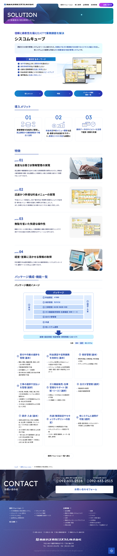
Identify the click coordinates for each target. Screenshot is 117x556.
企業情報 (86, 5)
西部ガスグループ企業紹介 (98, 525)
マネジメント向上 (16, 515)
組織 (91, 511)
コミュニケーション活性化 (18, 513)
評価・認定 (68, 525)
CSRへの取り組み (95, 518)
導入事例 (78, 5)
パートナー (93, 513)
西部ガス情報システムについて (74, 513)
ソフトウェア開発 (40, 513)
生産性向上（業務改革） (17, 518)
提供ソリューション (67, 5)
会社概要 (67, 511)
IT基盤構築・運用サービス (43, 515)
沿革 (66, 518)
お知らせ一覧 (49, 532)
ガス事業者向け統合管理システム (21, 511)
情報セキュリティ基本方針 (77, 532)
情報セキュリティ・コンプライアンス (75, 520)
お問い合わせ (38, 532)
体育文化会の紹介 (95, 522)
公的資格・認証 (69, 522)
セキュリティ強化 (40, 511)
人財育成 (93, 520)
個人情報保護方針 (61, 532)
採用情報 (94, 5)
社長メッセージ (69, 515)
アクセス (92, 515)
